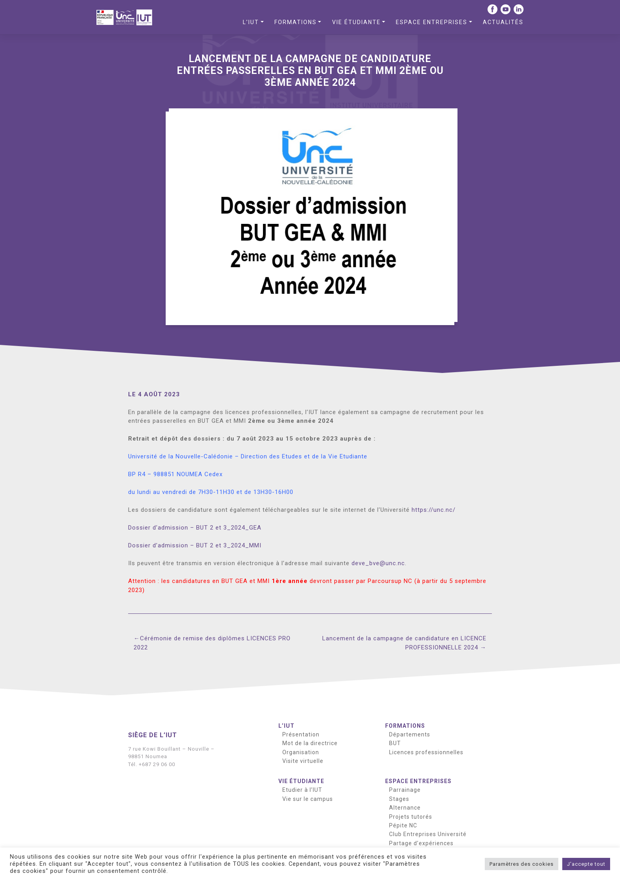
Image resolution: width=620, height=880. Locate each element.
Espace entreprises (431, 22)
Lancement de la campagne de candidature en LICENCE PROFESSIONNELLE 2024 (404, 643)
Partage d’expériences (421, 843)
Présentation (300, 734)
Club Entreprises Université (428, 834)
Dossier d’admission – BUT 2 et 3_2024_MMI (194, 545)
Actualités (503, 22)
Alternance (405, 807)
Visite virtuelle (302, 761)
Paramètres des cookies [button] (522, 864)
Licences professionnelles (426, 752)
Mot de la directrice (310, 743)
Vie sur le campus (307, 799)
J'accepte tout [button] (586, 864)
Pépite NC (403, 825)
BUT (395, 743)
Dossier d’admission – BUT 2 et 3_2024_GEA (194, 527)
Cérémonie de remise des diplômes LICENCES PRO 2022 (212, 643)
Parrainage (405, 790)
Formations (295, 22)
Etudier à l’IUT (302, 790)
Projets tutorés (410, 817)
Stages (399, 799)
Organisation (300, 752)
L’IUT (251, 22)
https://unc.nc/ (434, 509)
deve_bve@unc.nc (378, 563)
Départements (409, 734)
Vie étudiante (356, 22)
